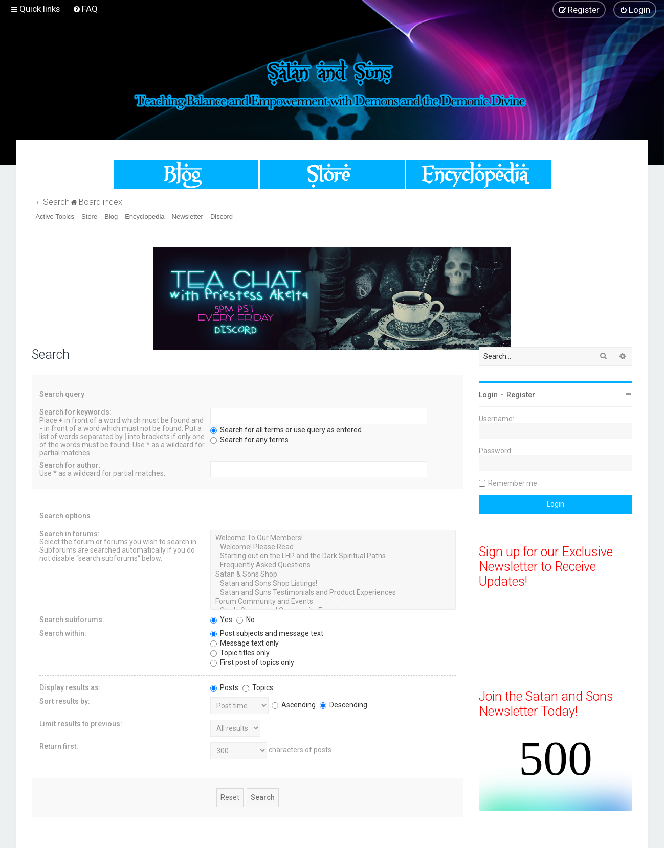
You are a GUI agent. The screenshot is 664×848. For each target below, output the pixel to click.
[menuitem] (85, 8)
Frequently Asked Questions (333, 565)
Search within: (62, 633)
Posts (224, 687)
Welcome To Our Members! (333, 538)
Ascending (294, 705)
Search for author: (70, 465)
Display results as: (70, 687)
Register (520, 395)
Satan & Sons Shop (333, 574)
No (245, 619)
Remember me (512, 483)
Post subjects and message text (266, 633)
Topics (257, 687)
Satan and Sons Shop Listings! (333, 583)
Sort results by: (64, 701)
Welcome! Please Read (333, 547)
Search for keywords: (75, 412)
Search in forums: (69, 534)
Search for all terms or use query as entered (286, 430)
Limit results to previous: (80, 724)
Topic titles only (240, 653)
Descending (343, 705)
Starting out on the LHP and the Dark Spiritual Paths (333, 556)
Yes (221, 619)
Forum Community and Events (333, 601)
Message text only (244, 643)
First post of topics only (252, 662)
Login (488, 395)
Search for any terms (249, 440)
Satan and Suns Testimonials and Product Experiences (333, 593)
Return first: (58, 746)
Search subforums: (71, 619)
